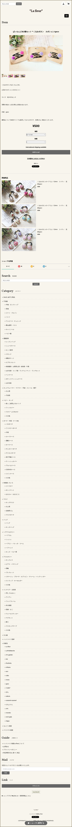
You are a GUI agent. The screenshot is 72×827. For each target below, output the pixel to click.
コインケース (10, 473)
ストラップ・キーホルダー (14, 580)
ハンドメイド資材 (9, 639)
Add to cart (36, 152)
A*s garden (9, 655)
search (19, 4)
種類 (36, 131)
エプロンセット (11, 362)
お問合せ (6, 746)
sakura (8, 696)
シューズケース (11, 346)
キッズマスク (10, 502)
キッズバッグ (10, 527)
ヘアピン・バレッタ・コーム (15, 543)
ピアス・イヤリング (12, 564)
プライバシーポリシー (10, 749)
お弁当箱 (8, 383)
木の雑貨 (8, 605)
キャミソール (10, 329)
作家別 (6, 643)
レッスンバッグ (11, 341)
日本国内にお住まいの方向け (36, 158)
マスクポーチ (10, 515)
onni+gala (9, 717)
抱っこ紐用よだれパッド (13, 403)
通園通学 (6, 338)
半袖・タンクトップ (12, 304)
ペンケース (9, 375)
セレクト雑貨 (8, 726)
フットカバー (10, 407)
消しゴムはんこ (11, 593)
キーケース (9, 445)
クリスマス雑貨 (8, 730)
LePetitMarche (10, 651)
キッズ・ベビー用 (11, 552)
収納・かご (9, 609)
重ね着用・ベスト (11, 325)
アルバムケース (11, 465)
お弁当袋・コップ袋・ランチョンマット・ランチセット (23, 370)
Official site (36, 786)
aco (7, 671)
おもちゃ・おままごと (13, 494)
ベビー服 (8, 333)
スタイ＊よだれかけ (12, 412)
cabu (7, 675)
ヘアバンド (9, 548)
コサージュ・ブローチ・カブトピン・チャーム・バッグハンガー (26, 576)
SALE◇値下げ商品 (9, 297)
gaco (7, 684)
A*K (7, 708)
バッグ (6, 520)
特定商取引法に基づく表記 (11, 753)
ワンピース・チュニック (13, 321)
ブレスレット (10, 572)
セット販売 (9, 350)
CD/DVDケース (10, 469)
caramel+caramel (11, 700)
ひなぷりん (9, 704)
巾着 (7, 432)
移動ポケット (10, 358)
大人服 (6, 635)
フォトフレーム (11, 601)
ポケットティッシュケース (14, 379)
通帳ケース (9, 440)
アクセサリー (8, 557)
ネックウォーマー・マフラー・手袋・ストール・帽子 (20, 388)
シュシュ (8, 539)
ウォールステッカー (12, 613)
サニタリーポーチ (11, 449)
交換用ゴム (9, 510)
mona (7, 680)
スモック (8, 354)
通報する (36, 163)
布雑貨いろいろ (8, 483)
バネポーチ (9, 424)
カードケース (10, 436)
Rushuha (8, 663)
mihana (8, 667)
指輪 (7, 568)
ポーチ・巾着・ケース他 (11, 421)
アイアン (8, 597)
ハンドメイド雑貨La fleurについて (13, 743)
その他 (8, 416)
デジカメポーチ (11, 453)
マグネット (9, 618)
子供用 (8, 395)
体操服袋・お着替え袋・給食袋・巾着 (17, 366)
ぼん (7, 692)
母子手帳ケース (11, 457)
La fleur (8, 646)
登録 (5, 773)
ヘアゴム (8, 535)
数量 (36, 139)
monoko (8, 713)
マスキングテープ (11, 626)
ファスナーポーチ (11, 428)
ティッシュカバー (11, 461)
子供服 (6, 301)
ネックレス (9, 560)
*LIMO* (8, 688)
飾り (7, 622)
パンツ (8, 317)
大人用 (8, 391)
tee (7, 659)
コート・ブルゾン (11, 313)
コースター (9, 486)
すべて (8, 266)
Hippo (8, 721)
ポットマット (10, 490)
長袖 (7, 309)
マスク (6, 499)
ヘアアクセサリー (9, 532)
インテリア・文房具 (10, 589)
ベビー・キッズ (8, 400)
